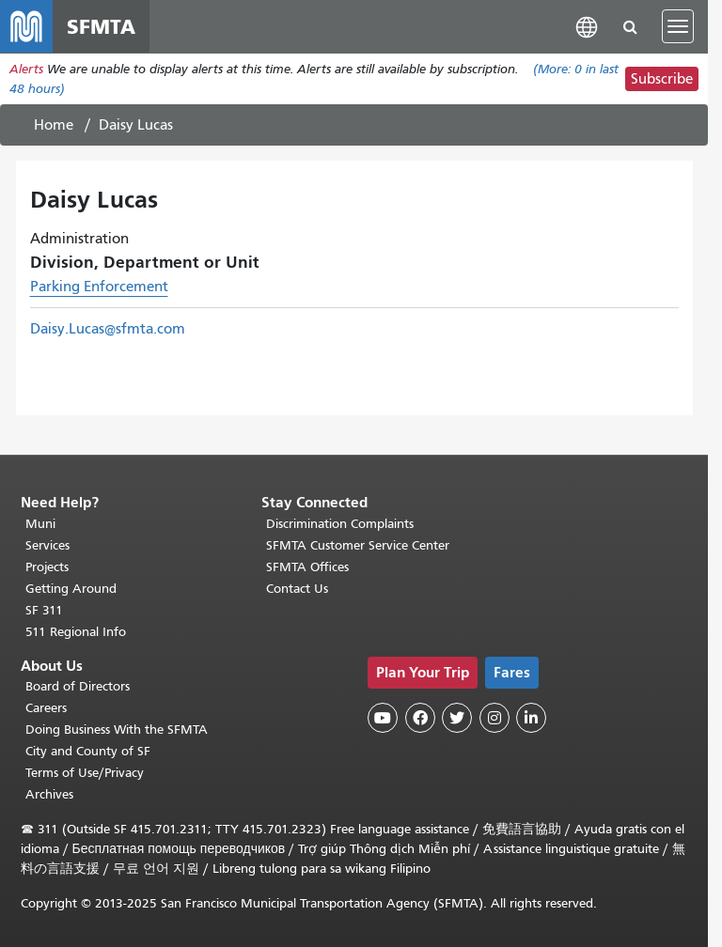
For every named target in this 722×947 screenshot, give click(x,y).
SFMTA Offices (307, 567)
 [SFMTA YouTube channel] (382, 717)
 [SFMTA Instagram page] (494, 717)
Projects (47, 567)
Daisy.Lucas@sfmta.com (107, 328)
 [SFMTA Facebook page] (420, 717)
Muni (40, 524)
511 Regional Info (75, 632)
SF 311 (44, 610)
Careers (46, 708)
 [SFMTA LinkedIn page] (531, 717)
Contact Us (297, 589)
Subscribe (662, 78)
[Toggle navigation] (678, 26)
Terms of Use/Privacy (84, 773)
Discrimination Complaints (340, 524)
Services (47, 545)
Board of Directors (77, 686)
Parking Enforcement (99, 286)
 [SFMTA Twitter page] (456, 717)
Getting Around (71, 589)
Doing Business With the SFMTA (116, 729)
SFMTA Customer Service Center (357, 545)
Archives (49, 794)
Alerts (26, 69)
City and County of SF (87, 751)
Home (53, 124)
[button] (586, 25)
